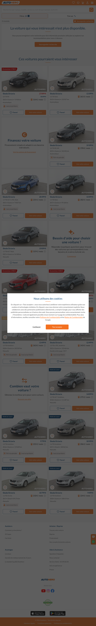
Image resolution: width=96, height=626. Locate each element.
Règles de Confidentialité (74, 317)
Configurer (37, 327)
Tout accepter (57, 327)
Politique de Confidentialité (50, 317)
